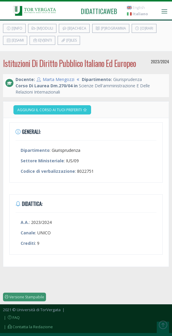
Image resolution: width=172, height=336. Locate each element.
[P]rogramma (111, 28)
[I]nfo (14, 28)
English (136, 7)
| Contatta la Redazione (28, 326)
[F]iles (69, 40)
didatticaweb (99, 11)
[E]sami (15, 40)
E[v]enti (42, 40)
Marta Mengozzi (58, 79)
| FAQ (11, 317)
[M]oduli (42, 28)
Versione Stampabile (24, 297)
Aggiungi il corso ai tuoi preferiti (52, 109)
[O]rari (144, 28)
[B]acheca (74, 28)
